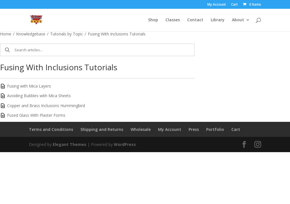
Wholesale (141, 129)
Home (5, 34)
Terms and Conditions (51, 129)
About (238, 20)
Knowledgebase (30, 34)
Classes (172, 20)
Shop (153, 20)
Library (218, 20)
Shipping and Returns (101, 129)
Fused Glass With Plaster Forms (36, 115)
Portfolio (215, 129)
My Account (216, 5)
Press (194, 129)
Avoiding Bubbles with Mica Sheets (39, 95)
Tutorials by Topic (66, 34)
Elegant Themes (69, 144)
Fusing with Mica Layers (29, 86)
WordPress (125, 144)
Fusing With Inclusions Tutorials (117, 34)
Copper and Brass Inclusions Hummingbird (46, 105)
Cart (234, 5)
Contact (195, 20)
